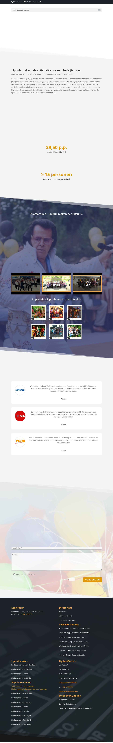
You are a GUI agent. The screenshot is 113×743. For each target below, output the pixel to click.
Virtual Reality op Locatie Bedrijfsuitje (73, 628)
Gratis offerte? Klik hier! (56, 139)
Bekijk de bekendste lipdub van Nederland (76, 695)
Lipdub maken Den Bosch (21, 707)
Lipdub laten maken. (69, 740)
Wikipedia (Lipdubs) (66, 686)
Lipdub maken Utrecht (20, 698)
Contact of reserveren (67, 607)
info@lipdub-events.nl (67, 669)
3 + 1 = (82, 566)
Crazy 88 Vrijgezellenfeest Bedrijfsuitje (74, 619)
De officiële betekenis (67, 690)
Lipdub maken (19, 647)
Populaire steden (21, 669)
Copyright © (40, 740)
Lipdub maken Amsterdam (21, 680)
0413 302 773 (28, 601)
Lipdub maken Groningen (21, 702)
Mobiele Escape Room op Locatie (72, 624)
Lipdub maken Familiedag (21, 665)
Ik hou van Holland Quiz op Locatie (72, 637)
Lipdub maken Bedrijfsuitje (22, 656)
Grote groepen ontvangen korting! (56, 166)
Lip (12, 651)
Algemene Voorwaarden (68, 678)
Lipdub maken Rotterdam (21, 689)
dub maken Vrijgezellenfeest (25, 651)
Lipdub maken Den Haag (21, 711)
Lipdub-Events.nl (52, 740)
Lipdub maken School (19, 660)
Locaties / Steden (65, 602)
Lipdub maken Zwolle (19, 684)
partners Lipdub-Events (79, 615)
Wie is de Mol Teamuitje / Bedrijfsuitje (74, 633)
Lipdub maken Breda (19, 693)
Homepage (63, 598)
